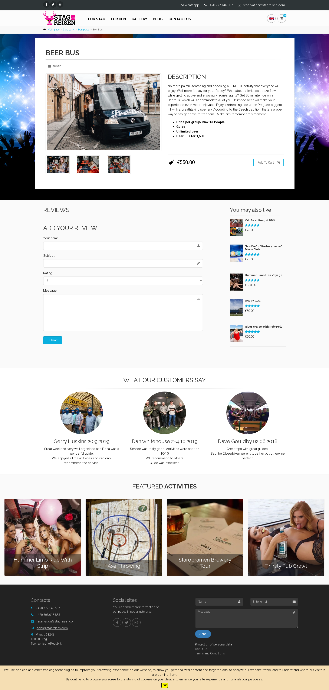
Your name (51, 238)
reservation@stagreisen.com (264, 5)
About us (201, 649)
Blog (158, 19)
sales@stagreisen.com (52, 628)
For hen (118, 19)
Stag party (69, 29)
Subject (49, 256)
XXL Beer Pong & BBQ (260, 220)
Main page (53, 29)
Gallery (139, 19)
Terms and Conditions (210, 653)
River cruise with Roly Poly (263, 326)
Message (50, 290)
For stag (96, 19)
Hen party (83, 29)
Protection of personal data (213, 644)
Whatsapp (192, 5)
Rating (47, 273)
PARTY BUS (252, 301)
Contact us (179, 19)
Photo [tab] (54, 66)
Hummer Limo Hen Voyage (263, 275)
